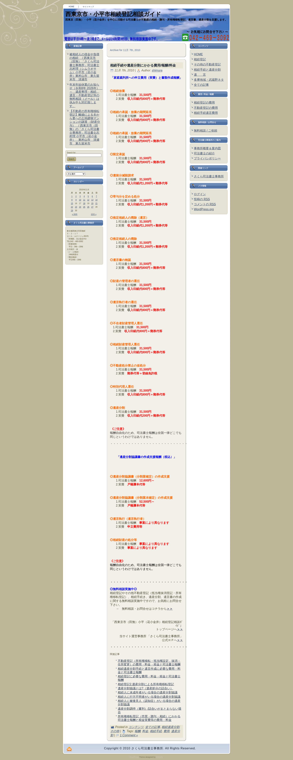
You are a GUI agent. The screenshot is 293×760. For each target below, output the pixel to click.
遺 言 (200, 74)
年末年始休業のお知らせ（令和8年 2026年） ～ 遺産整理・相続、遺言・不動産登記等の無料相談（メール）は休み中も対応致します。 (85, 95)
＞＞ (170, 608)
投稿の (202, 199)
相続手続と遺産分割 (207, 69)
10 (80, 200)
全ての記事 (152, 727)
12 (88, 200)
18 (84, 203)
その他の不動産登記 (207, 64)
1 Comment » (129, 735)
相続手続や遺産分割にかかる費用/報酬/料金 (143, 65)
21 (96, 203)
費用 (166, 731)
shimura (157, 70)
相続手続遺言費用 (206, 112)
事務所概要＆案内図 (207, 148)
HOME (198, 54)
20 (92, 203)
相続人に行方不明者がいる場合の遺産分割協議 (149, 696)
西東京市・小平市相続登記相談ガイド (113, 14)
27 (92, 207)
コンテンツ (136, 727)
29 (72, 211)
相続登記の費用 (204, 102)
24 (80, 207)
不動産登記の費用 (206, 107)
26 (88, 207)
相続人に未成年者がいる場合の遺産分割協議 (147, 692)
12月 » (93, 214)
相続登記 (200, 59)
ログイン (200, 194)
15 (72, 203)
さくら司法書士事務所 (209, 176)
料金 (145, 731)
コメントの (205, 204)
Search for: (71, 153)
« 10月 (74, 214)
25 (84, 207)
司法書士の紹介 (204, 153)
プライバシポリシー (207, 158)
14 (96, 200)
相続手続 (156, 731)
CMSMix (159, 757)
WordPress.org (204, 209)
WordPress (133, 757)
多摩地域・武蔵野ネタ (209, 79)
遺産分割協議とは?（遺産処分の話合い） (145, 688)
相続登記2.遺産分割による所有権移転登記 (146, 684)
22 (72, 207)
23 (76, 207)
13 (92, 200)
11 (84, 200)
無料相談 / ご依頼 (205, 130)
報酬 (138, 731)
